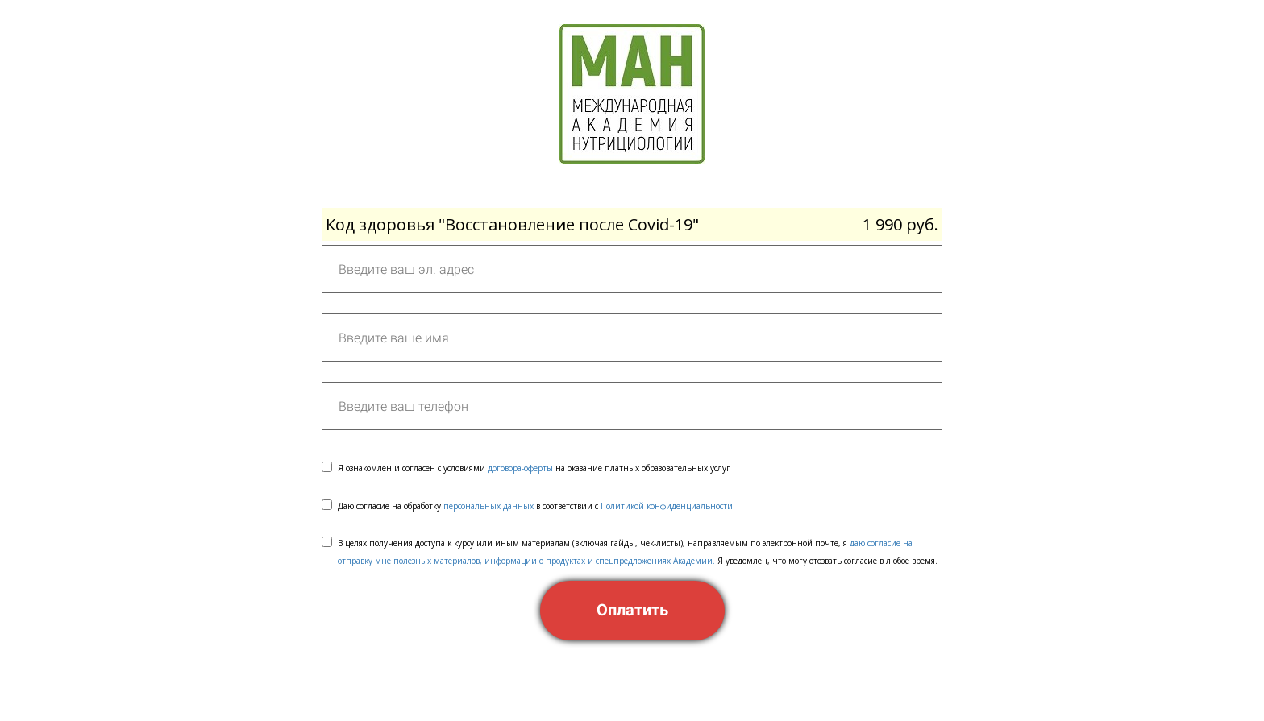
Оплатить (632, 609)
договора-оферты (520, 468)
